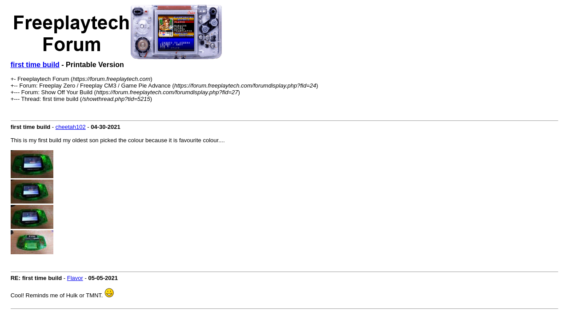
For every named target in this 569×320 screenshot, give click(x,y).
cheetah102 (71, 127)
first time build (35, 64)
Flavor (75, 278)
